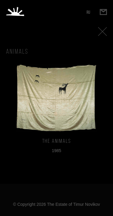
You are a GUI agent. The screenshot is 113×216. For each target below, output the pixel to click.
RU (88, 12)
